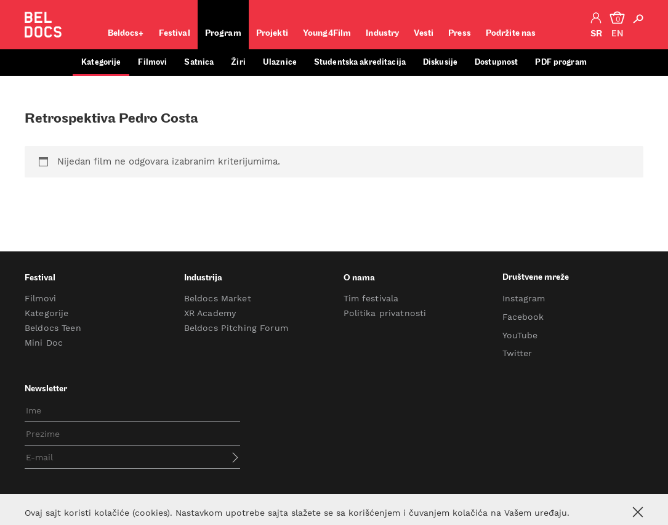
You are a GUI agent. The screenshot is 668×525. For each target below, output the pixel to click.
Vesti (423, 33)
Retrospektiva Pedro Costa (111, 119)
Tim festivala (371, 298)
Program (223, 33)
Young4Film (327, 33)
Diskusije (440, 63)
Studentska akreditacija (360, 63)
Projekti (272, 33)
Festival (174, 33)
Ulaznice (280, 63)
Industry (382, 33)
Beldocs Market (217, 298)
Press (459, 33)
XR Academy (210, 313)
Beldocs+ (126, 33)
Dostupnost (496, 63)
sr (596, 34)
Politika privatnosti (385, 313)
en (617, 34)
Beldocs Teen (53, 328)
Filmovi (152, 63)
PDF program (560, 63)
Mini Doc (44, 343)
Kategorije (101, 63)
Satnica (199, 63)
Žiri (238, 63)
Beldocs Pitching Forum (236, 328)
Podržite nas (511, 33)
